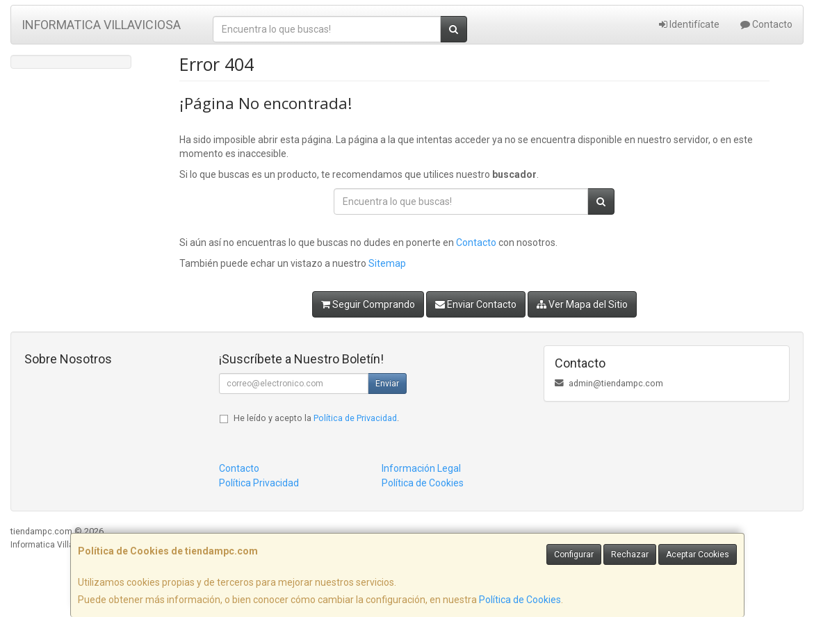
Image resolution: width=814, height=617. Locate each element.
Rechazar (630, 554)
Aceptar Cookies (697, 554)
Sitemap (387, 263)
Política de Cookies (520, 599)
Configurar (574, 554)
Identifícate (689, 24)
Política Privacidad (259, 482)
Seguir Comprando (368, 304)
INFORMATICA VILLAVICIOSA (101, 24)
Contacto (766, 24)
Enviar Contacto (475, 304)
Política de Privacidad (355, 418)
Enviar (387, 383)
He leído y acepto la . (316, 418)
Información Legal (421, 468)
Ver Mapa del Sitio (582, 304)
